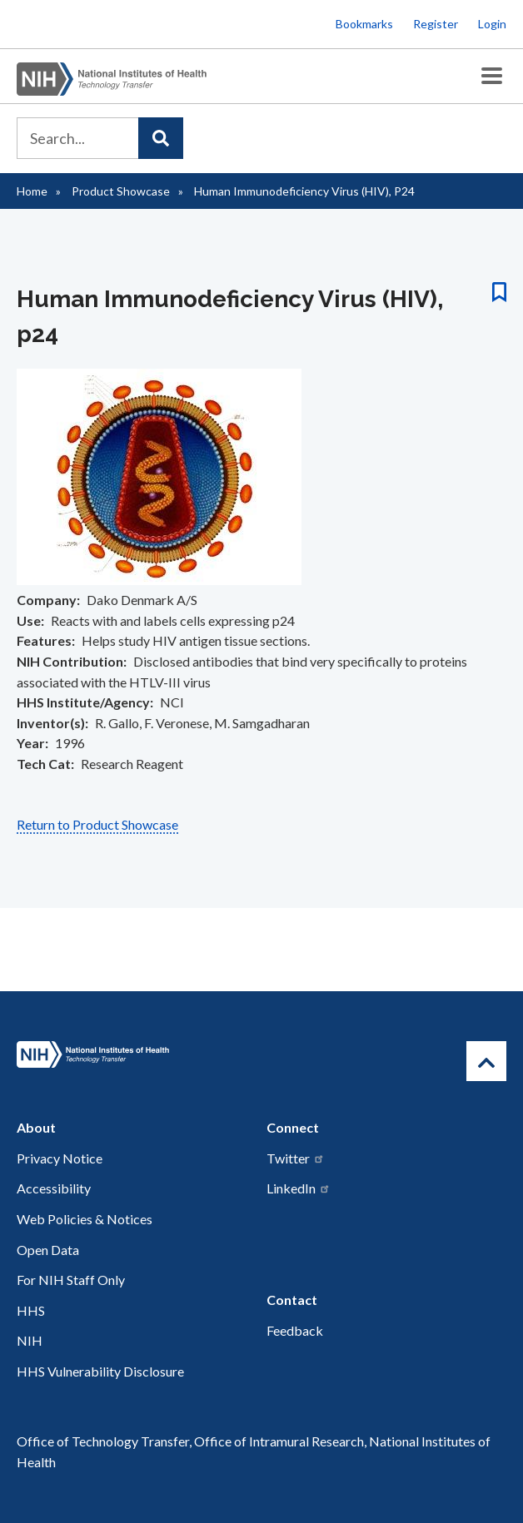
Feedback (294, 1330)
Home (32, 191)
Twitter (295, 1158)
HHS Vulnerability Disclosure (100, 1371)
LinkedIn (298, 1188)
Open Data (48, 1250)
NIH (29, 1340)
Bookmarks (364, 24)
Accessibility (54, 1188)
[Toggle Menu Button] (491, 76)
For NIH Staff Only (71, 1279)
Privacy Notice (59, 1158)
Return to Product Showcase (97, 824)
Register (435, 24)
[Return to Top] (486, 1061)
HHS (31, 1310)
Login (492, 24)
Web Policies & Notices (84, 1219)
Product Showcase (121, 191)
